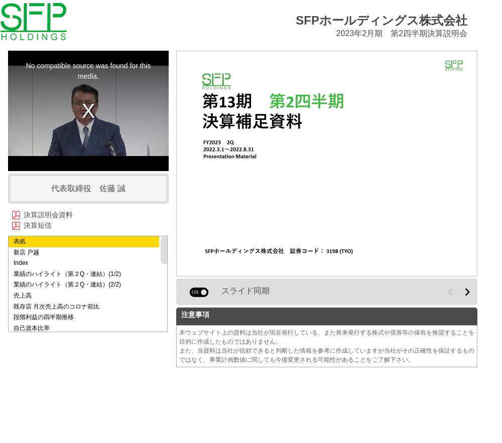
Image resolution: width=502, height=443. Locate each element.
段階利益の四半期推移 (44, 317)
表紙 (20, 241)
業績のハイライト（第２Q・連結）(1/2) (67, 273)
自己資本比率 (32, 328)
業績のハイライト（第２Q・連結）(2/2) (67, 284)
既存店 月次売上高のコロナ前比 (56, 306)
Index (21, 262)
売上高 (23, 295)
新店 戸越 (26, 252)
